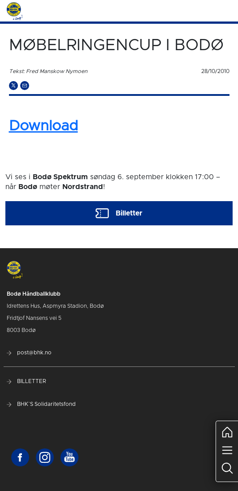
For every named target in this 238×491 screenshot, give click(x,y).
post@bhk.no (29, 352)
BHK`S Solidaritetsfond (41, 404)
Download (43, 126)
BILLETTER (26, 381)
